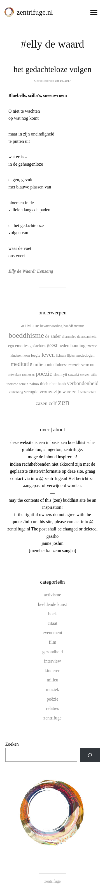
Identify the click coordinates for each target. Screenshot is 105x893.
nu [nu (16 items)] (92, 364)
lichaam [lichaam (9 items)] (61, 355)
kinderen (52, 670)
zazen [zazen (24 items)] (42, 403)
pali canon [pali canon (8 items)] (28, 374)
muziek (52, 689)
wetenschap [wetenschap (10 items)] (88, 392)
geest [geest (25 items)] (52, 345)
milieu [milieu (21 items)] (39, 364)
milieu (52, 679)
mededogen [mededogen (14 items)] (85, 355)
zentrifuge (52, 718)
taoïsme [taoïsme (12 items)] (12, 384)
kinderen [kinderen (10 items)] (16, 355)
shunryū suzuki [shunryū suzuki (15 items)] (66, 374)
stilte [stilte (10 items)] (93, 375)
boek (52, 613)
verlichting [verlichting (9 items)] (16, 392)
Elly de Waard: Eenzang (30, 271)
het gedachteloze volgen (52, 69)
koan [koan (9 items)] (27, 355)
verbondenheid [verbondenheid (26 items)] (83, 383)
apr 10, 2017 (63, 80)
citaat (52, 623)
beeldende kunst (52, 604)
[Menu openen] (94, 12)
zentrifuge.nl (35, 12)
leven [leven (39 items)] (48, 354)
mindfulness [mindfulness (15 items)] (57, 364)
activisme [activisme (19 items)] (30, 325)
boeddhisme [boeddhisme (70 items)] (26, 335)
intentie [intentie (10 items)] (92, 346)
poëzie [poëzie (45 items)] (44, 373)
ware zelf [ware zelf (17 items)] (70, 391)
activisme (52, 594)
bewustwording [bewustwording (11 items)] (51, 326)
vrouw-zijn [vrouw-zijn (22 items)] (50, 391)
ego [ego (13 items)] (11, 345)
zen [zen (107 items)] (63, 402)
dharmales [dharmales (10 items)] (69, 337)
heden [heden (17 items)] (64, 345)
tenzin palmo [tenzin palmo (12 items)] (29, 384)
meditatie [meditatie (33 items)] (21, 364)
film (52, 642)
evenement (52, 632)
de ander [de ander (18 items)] (53, 336)
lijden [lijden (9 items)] (70, 355)
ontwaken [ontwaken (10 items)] (14, 375)
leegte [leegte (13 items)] (35, 355)
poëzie (53, 699)
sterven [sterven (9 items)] (84, 374)
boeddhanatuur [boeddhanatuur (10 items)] (74, 326)
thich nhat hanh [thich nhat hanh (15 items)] (53, 383)
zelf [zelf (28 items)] (53, 403)
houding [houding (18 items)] (78, 345)
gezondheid (52, 651)
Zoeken (12, 744)
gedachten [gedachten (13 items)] (38, 345)
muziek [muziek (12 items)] (74, 365)
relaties (52, 708)
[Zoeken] (90, 755)
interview (52, 661)
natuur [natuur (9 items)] (85, 364)
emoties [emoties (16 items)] (22, 345)
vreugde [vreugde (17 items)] (31, 391)
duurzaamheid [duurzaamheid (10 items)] (86, 337)
